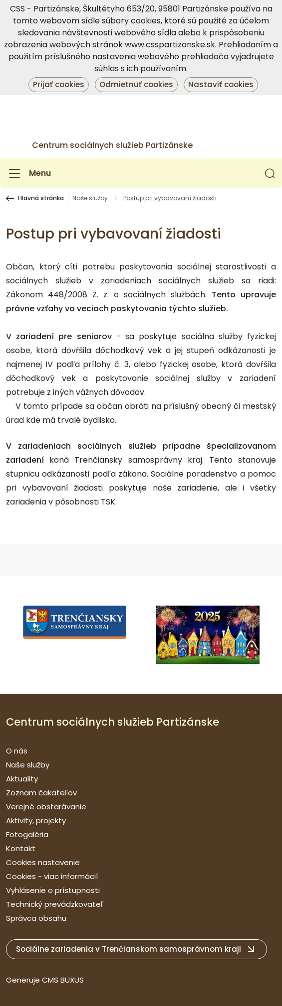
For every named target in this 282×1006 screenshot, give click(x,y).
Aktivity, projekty (36, 820)
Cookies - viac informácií (52, 876)
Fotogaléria (27, 834)
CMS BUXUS (63, 980)
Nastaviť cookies (221, 84)
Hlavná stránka (41, 198)
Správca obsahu (36, 918)
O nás (16, 751)
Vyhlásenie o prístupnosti (53, 890)
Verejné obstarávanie (46, 806)
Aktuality (22, 778)
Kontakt (20, 848)
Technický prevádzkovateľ (55, 904)
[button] (270, 173)
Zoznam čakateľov (41, 792)
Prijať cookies (58, 84)
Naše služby (90, 198)
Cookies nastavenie (43, 862)
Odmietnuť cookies (136, 84)
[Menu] (28, 173)
